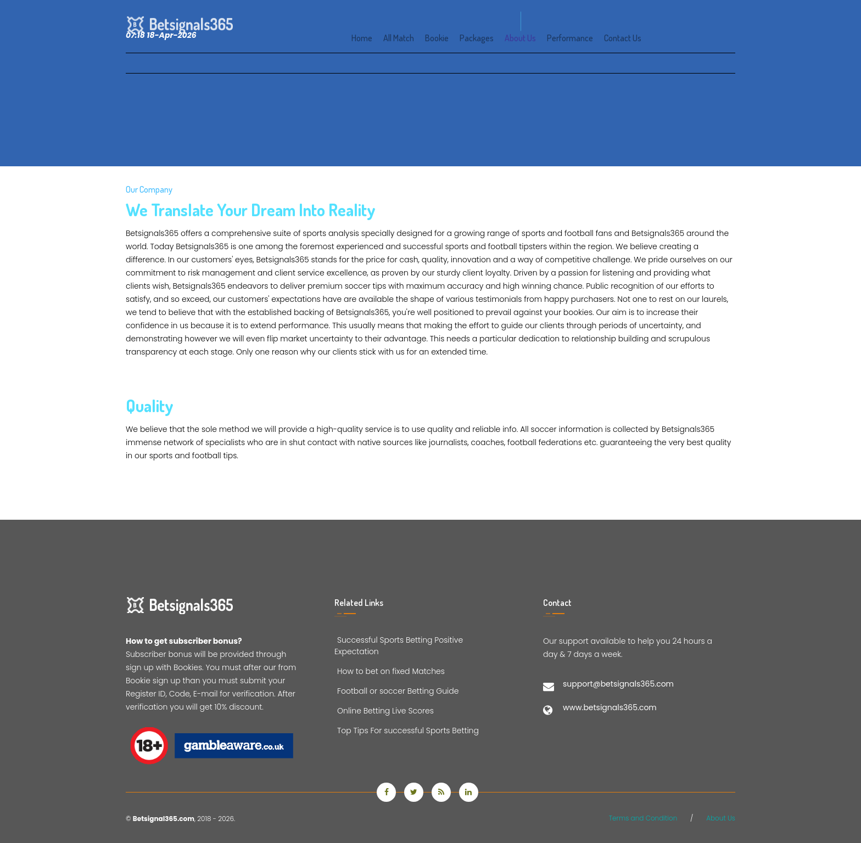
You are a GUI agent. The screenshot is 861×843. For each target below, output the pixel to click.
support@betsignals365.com (618, 683)
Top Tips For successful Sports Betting (406, 730)
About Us (720, 818)
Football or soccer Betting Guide (396, 690)
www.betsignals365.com (610, 707)
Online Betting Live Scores (384, 710)
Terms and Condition (643, 818)
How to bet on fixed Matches (389, 671)
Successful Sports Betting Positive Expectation (398, 645)
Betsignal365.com (163, 818)
